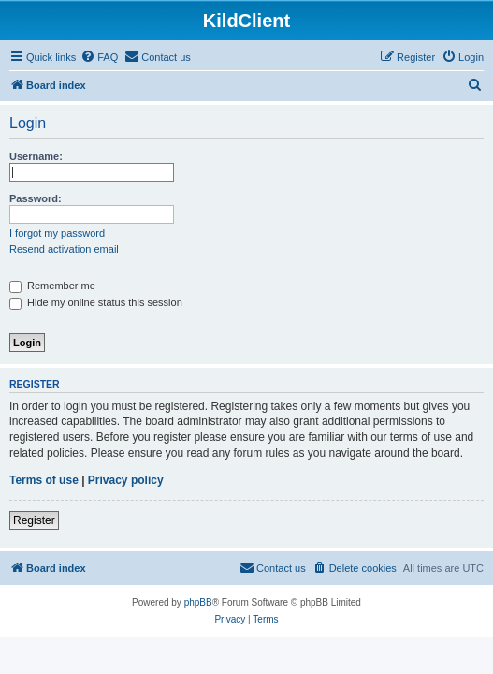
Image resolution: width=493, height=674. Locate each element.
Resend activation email (64, 249)
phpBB (198, 602)
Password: (35, 198)
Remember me (52, 285)
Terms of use (44, 480)
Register (34, 520)
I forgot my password (57, 233)
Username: (36, 156)
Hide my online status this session (95, 302)
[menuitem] (99, 57)
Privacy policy (126, 480)
